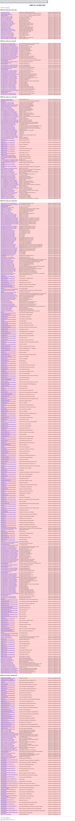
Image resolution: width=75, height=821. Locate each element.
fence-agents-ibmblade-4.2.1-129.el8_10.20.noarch (9, 569)
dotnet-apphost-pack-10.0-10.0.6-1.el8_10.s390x (9, 226)
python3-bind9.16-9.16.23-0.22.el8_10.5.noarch (9, 528)
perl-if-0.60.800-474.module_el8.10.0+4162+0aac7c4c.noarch (8, 487)
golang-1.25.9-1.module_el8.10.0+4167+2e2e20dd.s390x (8, 142)
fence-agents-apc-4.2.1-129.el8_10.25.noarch (8, 45)
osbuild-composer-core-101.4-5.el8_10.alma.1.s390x (9, 204)
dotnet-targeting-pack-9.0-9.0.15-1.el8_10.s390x (9, 250)
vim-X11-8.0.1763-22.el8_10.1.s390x (7, 663)
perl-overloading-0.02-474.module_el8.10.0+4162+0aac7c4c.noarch (8, 512)
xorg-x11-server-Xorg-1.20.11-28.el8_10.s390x (8, 133)
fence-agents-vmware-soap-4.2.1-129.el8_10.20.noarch (6, 595)
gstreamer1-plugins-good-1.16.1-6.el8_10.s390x (9, 671)
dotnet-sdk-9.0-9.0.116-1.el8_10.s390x (7, 243)
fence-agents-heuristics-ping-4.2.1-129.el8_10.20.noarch (6, 563)
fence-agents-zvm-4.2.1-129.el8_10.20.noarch (8, 597)
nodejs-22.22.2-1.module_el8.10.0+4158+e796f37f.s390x (8, 618)
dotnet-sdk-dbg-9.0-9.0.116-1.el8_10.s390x (8, 246)
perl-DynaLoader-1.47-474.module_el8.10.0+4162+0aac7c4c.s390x (8, 340)
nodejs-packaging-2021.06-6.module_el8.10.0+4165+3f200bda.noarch (8, 284)
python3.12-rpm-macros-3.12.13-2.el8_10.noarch (9, 192)
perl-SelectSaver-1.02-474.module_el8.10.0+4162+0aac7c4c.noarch (8, 426)
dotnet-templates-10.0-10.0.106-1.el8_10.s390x (8, 251)
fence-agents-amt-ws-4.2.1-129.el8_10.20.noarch (9, 547)
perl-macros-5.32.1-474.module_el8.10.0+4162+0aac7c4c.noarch (8, 501)
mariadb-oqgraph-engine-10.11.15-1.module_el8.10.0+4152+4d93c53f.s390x (8, 718)
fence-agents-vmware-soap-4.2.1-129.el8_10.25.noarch (6, 92)
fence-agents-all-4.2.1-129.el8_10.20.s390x (8, 546)
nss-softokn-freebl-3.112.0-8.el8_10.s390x (8, 305)
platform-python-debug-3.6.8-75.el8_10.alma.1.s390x (10, 733)
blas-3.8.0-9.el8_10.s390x (5, 12)
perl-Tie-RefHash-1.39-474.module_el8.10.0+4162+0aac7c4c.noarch (8, 453)
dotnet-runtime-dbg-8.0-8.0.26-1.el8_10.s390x (8, 238)
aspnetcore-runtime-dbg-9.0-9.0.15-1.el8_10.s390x (9, 220)
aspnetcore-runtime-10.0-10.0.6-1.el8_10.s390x (8, 214)
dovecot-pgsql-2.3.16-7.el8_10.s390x (7, 22)
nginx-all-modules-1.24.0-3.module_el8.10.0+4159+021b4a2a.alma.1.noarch (9, 601)
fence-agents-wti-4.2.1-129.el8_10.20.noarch (8, 596)
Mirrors (40, 1)
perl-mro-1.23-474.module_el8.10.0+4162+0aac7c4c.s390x (8, 506)
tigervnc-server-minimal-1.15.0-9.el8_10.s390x (8, 37)
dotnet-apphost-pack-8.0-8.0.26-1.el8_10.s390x (8, 227)
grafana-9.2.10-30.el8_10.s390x (6, 107)
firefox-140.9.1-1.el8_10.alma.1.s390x (7, 529)
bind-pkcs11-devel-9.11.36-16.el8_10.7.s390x (8, 268)
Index (2, 1)
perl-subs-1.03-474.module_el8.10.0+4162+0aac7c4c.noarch (8, 520)
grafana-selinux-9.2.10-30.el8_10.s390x (7, 109)
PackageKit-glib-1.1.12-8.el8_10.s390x (7, 103)
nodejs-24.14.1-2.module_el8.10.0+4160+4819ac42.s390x (8, 531)
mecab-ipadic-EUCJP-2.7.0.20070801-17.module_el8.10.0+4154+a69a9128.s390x (8, 680)
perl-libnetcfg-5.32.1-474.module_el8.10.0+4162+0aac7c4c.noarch (8, 495)
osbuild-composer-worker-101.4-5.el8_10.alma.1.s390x (6, 206)
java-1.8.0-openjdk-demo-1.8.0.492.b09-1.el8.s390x (9, 159)
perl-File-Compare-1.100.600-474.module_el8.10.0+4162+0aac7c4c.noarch (8, 357)
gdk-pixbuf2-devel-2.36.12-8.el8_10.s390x (8, 176)
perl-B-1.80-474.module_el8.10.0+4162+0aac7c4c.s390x (8, 321)
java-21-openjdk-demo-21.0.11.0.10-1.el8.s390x (9, 111)
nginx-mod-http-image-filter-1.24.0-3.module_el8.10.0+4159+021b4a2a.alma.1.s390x (9, 608)
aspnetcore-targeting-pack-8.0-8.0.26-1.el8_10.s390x (9, 222)
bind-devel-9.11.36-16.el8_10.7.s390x (7, 261)
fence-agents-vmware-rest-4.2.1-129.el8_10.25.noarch (10, 90)
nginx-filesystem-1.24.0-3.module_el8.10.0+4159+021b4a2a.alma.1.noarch (9, 603)
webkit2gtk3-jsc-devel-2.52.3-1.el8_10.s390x (8, 198)
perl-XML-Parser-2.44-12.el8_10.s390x (7, 543)
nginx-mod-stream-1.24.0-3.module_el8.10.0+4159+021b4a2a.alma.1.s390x (9, 616)
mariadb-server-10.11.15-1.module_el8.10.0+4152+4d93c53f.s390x (8, 722)
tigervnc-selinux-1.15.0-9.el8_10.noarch (7, 35)
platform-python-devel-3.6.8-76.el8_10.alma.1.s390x (9, 122)
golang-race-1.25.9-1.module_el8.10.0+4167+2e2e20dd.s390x (8, 151)
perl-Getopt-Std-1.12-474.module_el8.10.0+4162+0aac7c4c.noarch (8, 375)
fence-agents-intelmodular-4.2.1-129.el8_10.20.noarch (10, 577)
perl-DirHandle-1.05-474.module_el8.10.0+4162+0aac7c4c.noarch (8, 336)
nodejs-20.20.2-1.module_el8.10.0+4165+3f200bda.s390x (8, 276)
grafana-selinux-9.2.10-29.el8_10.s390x (7, 660)
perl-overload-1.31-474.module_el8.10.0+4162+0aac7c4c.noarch (8, 510)
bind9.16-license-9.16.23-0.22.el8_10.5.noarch (8, 298)
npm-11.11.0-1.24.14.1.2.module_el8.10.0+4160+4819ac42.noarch (9, 541)
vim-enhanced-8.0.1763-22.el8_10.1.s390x (8, 665)
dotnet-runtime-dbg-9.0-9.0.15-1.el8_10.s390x (8, 239)
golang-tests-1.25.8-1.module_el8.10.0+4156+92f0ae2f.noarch (8, 656)
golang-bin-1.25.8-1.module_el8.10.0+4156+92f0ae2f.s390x (8, 646)
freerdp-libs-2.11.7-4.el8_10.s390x (6, 755)
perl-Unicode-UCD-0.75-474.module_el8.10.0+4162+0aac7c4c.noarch (8, 459)
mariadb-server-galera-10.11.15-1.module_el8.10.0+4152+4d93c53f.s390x (8, 724)
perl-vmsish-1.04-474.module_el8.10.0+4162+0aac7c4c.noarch (8, 527)
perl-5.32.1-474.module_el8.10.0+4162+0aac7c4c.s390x (8, 312)
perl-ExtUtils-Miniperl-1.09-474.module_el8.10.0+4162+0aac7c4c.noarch (8, 350)
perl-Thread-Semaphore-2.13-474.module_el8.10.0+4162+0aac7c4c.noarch (8, 445)
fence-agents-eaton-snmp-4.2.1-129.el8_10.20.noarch (9, 559)
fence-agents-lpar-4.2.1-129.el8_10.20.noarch (8, 582)
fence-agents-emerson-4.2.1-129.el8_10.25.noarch (9, 57)
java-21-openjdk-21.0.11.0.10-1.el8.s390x (8, 110)
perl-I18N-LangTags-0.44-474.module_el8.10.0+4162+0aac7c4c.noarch (8, 384)
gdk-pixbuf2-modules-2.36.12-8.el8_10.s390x (8, 177)
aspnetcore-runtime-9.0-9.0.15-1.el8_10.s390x (8, 216)
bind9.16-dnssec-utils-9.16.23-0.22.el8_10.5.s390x (9, 295)
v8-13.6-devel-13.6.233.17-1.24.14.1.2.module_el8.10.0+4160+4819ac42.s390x (9, 545)
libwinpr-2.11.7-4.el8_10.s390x (6, 814)
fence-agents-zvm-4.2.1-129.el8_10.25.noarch (8, 94)
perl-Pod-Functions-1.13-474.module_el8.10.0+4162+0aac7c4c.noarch (8, 417)
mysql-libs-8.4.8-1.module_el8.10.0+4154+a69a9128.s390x (8, 691)
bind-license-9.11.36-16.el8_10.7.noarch (7, 265)
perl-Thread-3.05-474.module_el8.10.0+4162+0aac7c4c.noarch (8, 443)
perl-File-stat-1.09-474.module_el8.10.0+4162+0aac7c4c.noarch (8, 365)
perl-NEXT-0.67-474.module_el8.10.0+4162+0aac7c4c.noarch (8, 405)
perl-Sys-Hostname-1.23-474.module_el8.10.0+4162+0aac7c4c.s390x (8, 432)
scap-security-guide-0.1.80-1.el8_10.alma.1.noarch (9, 749)
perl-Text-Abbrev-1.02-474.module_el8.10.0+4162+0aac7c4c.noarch (8, 441)
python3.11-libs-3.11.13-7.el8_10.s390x (7, 172)
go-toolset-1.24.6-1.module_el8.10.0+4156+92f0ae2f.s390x (8, 639)
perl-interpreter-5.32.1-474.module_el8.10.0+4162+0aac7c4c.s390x (8, 489)
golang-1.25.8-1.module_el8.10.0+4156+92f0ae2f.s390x (8, 644)
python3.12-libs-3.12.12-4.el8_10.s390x (7, 746)
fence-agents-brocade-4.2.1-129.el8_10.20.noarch (9, 552)
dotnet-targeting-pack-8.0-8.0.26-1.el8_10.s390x (9, 249)
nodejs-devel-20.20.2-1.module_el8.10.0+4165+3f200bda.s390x (8, 278)
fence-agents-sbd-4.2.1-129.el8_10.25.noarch (8, 86)
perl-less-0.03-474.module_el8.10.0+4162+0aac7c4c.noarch (8, 491)
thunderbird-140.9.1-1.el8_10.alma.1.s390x (8, 258)
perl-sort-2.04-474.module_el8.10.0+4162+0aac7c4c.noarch (8, 518)
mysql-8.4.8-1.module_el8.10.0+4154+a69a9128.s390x (8, 682)
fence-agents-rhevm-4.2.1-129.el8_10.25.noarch (9, 83)
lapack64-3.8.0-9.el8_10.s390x (6, 28)
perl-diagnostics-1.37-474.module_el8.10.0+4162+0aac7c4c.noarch (8, 476)
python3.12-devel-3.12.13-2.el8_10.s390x (8, 190)
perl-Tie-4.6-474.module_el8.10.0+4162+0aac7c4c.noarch (8, 447)
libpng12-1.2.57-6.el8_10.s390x (6, 730)
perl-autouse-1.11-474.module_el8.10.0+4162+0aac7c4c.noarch (8, 464)
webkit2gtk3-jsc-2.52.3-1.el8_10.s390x (7, 197)
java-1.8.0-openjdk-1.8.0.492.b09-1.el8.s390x (8, 156)
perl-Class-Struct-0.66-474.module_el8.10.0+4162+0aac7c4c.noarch (8, 325)
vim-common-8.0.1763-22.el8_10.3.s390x (8, 126)
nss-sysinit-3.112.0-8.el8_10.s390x (6, 307)
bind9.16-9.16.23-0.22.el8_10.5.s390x (7, 293)
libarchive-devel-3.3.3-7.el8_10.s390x (7, 257)
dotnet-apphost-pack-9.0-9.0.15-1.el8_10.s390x (8, 228)
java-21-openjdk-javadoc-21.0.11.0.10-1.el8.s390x (9, 115)
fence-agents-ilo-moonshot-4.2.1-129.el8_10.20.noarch (6, 572)
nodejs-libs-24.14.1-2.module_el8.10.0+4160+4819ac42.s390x (8, 539)
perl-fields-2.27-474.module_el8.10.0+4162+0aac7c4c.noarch (8, 483)
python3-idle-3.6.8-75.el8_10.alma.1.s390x (8, 735)
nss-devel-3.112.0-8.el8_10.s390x (6, 301)
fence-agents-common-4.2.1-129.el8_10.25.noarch (9, 52)
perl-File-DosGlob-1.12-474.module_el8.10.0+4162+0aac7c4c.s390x (8, 361)
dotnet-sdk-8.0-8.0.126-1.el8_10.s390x (7, 242)
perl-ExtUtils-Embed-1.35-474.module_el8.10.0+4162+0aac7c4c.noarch (8, 348)
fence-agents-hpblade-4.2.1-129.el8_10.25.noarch (9, 61)
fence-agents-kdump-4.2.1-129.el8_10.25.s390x (9, 77)
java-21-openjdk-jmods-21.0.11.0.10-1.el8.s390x (9, 117)
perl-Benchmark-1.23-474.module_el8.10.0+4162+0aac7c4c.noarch (8, 323)
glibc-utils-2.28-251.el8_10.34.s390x (7, 24)
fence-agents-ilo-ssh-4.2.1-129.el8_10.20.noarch (9, 574)
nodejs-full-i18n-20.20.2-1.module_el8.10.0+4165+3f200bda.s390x (8, 282)
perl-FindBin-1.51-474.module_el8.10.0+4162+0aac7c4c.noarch (8, 371)
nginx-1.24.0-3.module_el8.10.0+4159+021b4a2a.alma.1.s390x (9, 599)
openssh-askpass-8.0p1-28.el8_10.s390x (7, 732)
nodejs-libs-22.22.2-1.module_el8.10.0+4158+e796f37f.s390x (8, 627)
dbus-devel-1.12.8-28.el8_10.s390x (6, 17)
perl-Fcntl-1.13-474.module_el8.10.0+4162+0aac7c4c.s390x (8, 352)
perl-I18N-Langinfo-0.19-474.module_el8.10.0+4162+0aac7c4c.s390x (8, 386)
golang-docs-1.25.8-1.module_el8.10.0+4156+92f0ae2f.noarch (8, 648)
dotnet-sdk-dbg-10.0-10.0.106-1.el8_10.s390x (8, 244)
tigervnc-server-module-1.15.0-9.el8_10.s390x (8, 38)
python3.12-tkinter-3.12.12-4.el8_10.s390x (8, 748)
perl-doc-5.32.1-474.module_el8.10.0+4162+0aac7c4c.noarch (8, 478)
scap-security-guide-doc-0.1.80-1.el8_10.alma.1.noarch (6, 751)
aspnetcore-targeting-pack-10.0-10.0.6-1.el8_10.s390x (10, 221)
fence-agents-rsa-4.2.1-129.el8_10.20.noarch (8, 587)
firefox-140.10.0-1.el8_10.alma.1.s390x (7, 138)
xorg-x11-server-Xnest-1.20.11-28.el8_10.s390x (9, 132)
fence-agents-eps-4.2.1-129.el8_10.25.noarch (8, 58)
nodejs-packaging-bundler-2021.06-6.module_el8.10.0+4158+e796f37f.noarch (8, 631)
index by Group (6, 1)
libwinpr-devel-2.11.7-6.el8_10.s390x (7, 662)
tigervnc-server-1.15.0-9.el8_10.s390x (7, 36)
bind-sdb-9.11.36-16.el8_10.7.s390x (7, 272)
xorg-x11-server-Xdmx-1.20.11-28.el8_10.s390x (9, 130)
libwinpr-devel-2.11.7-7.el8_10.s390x (7, 213)
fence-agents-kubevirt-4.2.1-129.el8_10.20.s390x (9, 581)
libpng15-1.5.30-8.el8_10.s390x (6, 731)
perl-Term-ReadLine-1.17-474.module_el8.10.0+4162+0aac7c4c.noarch (8, 436)
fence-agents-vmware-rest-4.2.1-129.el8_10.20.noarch (10, 593)
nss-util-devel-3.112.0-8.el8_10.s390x (7, 310)
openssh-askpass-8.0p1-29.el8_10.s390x (7, 29)
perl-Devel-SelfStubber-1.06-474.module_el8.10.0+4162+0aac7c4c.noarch (8, 333)
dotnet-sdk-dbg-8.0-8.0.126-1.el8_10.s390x (8, 245)
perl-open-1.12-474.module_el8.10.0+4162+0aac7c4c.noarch (8, 508)
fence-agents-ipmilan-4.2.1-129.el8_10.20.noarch (9, 579)
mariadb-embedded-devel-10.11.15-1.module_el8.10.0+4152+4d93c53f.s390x (8, 712)
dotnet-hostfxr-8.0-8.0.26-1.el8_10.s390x (7, 231)
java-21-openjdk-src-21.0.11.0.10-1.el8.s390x (8, 118)
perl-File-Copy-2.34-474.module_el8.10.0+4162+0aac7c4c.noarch (8, 359)
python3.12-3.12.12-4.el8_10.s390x (6, 744)
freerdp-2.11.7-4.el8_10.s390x (6, 754)
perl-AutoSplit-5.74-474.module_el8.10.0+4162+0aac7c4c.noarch (8, 319)
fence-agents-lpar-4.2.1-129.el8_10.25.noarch (8, 79)
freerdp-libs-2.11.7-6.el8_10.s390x (6, 637)
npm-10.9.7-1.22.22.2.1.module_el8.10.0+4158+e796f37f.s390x (9, 633)
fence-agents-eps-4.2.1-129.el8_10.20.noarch (8, 561)
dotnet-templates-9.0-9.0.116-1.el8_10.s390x (8, 253)
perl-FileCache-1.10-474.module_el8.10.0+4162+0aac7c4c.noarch (8, 367)
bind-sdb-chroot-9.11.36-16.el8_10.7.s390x (8, 273)
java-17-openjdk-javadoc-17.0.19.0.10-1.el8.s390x (9, 183)
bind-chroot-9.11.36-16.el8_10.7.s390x (7, 260)
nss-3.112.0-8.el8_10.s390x (5, 300)
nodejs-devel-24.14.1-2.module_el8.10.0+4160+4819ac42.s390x (8, 533)
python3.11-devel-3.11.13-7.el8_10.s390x (8, 171)
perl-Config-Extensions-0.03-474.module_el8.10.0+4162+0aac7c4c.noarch (8, 327)
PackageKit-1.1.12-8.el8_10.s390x (6, 99)
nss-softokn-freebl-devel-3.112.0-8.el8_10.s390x (9, 306)
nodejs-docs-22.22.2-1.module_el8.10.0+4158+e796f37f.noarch (8, 622)
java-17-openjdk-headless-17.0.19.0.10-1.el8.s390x (9, 182)
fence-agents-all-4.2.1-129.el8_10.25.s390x (8, 43)
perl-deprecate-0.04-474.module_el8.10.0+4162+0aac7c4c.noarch (8, 472)
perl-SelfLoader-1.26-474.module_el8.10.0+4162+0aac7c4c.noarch (8, 428)
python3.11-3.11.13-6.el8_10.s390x (6, 738)
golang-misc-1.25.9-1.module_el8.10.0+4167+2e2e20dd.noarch (8, 148)
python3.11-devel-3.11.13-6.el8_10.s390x (8, 739)
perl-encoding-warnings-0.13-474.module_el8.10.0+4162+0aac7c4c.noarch (8, 480)
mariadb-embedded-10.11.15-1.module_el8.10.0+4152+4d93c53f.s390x (8, 710)
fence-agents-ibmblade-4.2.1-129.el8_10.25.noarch (9, 66)
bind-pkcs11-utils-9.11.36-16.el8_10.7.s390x (8, 270)
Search (46, 1)
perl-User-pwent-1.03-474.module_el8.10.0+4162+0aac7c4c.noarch (8, 461)
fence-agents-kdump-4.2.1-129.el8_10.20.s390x (9, 580)
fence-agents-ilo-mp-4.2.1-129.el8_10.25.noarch (9, 70)
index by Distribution (13, 1)
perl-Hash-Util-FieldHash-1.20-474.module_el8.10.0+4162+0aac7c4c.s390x (8, 380)
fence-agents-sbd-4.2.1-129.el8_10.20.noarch (8, 589)
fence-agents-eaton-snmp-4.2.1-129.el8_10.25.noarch (9, 56)
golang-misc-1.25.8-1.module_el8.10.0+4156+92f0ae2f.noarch (8, 650)
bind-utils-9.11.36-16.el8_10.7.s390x (7, 274)
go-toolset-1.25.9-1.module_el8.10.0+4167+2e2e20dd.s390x (8, 140)
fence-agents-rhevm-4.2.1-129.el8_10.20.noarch (9, 586)
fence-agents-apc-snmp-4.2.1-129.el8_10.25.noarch (9, 46)
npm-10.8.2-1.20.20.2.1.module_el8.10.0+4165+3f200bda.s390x (9, 289)
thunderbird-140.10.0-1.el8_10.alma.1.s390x (8, 30)
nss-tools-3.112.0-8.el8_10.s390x (6, 308)
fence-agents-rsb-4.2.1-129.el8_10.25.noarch (8, 85)
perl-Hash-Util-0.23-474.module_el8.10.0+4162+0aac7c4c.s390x (8, 378)
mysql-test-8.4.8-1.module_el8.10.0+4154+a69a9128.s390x (8, 695)
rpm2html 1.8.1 (7, 817)
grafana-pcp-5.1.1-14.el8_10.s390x (6, 108)
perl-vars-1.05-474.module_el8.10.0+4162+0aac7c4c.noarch (8, 525)
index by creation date (28, 1)
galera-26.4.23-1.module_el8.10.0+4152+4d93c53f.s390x (8, 699)
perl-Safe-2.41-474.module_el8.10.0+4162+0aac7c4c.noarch (8, 422)
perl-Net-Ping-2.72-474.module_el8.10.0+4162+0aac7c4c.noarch (8, 409)
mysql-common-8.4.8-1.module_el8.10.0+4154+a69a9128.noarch (8, 684)
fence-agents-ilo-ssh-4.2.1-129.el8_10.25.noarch (9, 71)
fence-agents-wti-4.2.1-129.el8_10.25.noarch (8, 93)
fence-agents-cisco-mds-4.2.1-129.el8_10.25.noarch (9, 50)
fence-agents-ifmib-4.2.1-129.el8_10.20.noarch (8, 570)
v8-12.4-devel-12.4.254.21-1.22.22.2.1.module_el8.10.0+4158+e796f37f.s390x (9, 635)
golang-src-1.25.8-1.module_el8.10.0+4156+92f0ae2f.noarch (8, 654)
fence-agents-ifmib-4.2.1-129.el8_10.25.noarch (8, 67)
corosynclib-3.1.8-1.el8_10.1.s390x (6, 16)
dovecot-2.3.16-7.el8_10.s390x (6, 20)
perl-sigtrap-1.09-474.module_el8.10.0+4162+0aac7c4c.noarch (8, 516)
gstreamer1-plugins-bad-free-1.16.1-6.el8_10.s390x (9, 668)
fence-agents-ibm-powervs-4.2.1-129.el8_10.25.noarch (6, 63)
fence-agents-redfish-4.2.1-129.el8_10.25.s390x (9, 82)
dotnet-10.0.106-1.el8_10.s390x (6, 224)
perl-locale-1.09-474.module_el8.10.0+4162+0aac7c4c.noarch (8, 499)
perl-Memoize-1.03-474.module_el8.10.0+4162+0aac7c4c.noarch (8, 399)
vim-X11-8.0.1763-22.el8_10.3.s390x (7, 125)
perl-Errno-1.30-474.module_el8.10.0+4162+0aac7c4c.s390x (8, 344)
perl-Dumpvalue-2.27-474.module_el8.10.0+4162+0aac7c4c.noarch (8, 338)
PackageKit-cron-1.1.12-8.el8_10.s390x (7, 102)
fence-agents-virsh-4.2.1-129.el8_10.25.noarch (8, 89)
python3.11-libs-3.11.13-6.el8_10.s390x (7, 740)
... (0, 815)
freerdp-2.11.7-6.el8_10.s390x (6, 636)
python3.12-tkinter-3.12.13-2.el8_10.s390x (8, 193)
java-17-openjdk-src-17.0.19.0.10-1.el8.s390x (8, 186)
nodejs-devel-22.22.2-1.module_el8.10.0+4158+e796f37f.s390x (8, 620)
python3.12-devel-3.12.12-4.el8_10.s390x (8, 745)
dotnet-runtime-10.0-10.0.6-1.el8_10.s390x (8, 234)
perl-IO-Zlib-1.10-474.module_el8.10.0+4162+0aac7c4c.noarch (8, 390)
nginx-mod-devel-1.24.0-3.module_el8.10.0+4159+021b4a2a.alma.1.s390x (9, 606)
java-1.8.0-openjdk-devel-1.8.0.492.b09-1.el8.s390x (9, 160)
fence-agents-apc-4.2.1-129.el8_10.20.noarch (8, 548)
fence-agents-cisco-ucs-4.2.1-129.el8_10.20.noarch (9, 554)
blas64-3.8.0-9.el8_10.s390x (5, 13)
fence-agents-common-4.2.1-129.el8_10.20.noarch (9, 555)
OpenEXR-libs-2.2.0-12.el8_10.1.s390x (7, 207)
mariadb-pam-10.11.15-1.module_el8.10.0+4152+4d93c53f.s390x (8, 720)
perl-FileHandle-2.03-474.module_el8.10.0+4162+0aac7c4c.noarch (8, 369)
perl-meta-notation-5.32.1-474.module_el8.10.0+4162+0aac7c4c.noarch (8, 503)
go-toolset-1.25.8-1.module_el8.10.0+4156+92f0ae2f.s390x (8, 642)
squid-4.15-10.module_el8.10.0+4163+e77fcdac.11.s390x (8, 292)
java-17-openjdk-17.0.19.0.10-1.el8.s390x (8, 178)
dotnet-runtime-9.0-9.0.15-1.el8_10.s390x (8, 236)
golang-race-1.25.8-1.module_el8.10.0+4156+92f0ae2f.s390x (8, 652)
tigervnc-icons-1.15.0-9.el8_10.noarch (7, 32)
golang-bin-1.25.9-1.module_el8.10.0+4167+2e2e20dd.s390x (8, 144)
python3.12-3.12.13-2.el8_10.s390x (6, 189)
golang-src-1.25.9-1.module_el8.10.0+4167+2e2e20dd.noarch (8, 153)
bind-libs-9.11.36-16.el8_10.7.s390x (7, 262)
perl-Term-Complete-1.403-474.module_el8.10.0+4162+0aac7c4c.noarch (8, 434)
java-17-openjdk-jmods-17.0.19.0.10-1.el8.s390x (9, 185)
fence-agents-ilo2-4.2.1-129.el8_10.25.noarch (8, 72)
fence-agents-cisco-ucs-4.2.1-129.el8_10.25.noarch (9, 51)
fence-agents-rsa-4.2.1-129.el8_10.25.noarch (8, 84)
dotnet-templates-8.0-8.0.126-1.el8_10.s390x (8, 252)
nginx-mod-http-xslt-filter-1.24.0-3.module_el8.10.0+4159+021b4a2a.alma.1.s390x (9, 612)
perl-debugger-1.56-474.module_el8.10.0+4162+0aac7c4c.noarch (8, 470)
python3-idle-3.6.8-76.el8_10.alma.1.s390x (8, 123)
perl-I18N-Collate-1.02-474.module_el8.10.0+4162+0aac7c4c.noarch (8, 382)
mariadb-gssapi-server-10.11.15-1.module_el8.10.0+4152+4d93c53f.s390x (8, 716)
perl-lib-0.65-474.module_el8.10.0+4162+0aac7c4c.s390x (8, 493)
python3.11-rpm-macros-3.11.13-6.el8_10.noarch (9, 741)
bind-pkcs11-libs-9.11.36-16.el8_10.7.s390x (8, 269)
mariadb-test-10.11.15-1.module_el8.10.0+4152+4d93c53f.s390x (8, 728)
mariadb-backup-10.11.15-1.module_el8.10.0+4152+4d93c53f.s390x (8, 703)
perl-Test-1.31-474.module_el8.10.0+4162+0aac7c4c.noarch (8, 438)
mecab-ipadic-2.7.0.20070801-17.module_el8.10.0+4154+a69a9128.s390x (8, 678)
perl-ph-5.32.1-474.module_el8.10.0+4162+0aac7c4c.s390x (8, 514)
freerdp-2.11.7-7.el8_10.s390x (6, 208)
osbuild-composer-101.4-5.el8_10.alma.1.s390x (9, 203)
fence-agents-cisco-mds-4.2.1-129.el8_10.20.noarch (9, 553)
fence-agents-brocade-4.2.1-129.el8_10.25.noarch (9, 49)
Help (43, 1)
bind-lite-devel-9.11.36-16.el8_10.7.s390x (8, 266)
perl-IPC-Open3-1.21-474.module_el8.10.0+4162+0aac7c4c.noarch (8, 392)
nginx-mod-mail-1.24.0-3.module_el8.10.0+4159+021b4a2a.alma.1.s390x (9, 614)
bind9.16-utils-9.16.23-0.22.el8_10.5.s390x (8, 299)
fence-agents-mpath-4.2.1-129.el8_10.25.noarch (9, 80)
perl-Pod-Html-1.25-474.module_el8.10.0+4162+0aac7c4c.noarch (8, 420)
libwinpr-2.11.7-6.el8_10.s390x (6, 661)
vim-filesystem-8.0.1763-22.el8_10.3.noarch (8, 129)
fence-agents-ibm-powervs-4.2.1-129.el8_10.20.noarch (6, 566)
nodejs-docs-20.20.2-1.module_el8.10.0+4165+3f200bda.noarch (8, 280)
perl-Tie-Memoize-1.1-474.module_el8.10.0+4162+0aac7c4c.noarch (8, 451)
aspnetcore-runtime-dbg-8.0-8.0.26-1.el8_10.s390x (9, 219)
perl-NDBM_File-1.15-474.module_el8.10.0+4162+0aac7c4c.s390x (8, 403)
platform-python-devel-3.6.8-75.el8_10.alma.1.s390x (9, 734)
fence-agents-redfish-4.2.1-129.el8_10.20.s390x (9, 585)
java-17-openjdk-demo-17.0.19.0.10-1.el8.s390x (9, 179)
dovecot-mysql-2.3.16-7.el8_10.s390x (7, 21)
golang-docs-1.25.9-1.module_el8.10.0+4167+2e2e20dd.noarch (8, 146)
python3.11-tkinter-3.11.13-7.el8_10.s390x (8, 175)
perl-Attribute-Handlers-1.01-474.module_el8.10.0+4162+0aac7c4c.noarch (8, 315)
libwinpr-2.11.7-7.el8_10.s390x (6, 212)
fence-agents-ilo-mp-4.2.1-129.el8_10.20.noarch (9, 573)
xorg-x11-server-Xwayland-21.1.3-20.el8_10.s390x (9, 136)
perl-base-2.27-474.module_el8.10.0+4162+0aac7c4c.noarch (8, 466)
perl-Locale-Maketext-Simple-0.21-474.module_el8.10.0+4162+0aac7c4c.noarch (8, 394)
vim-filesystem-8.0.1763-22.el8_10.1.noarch (8, 667)
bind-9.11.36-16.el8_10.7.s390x (6, 259)
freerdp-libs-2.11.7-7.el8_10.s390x (6, 209)
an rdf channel (7, 7)
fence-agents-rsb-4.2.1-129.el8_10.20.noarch (8, 588)
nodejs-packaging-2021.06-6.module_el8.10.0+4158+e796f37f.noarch (8, 629)
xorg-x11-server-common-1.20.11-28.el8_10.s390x (9, 137)
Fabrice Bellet (2, 819)
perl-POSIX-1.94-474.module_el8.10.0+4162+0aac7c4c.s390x (8, 415)
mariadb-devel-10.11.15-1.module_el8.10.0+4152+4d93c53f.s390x (8, 707)
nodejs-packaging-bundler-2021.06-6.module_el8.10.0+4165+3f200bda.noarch (8, 287)
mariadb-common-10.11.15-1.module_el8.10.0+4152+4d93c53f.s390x (8, 705)
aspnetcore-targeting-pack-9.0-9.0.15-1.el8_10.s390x (9, 223)
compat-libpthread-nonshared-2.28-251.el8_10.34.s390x (6, 15)
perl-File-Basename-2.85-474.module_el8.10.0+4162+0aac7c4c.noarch (8, 354)
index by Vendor (21, 1)
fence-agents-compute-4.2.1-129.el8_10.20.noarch (9, 556)
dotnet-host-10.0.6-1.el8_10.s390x (6, 229)
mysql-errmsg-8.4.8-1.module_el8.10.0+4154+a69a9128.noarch (8, 689)
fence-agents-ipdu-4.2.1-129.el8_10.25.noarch (8, 75)
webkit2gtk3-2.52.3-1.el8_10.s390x (6, 194)
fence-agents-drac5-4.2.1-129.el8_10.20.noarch (8, 558)
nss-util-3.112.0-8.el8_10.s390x (6, 309)
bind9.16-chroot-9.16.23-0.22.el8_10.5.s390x (8, 294)
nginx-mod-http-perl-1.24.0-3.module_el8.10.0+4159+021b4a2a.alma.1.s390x (9, 610)
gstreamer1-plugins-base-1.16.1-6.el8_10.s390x (9, 669)
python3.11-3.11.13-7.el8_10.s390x (6, 170)
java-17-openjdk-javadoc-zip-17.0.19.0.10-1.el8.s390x (10, 184)
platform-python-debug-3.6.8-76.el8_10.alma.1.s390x (10, 121)
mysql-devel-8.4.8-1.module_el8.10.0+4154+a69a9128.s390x (8, 686)
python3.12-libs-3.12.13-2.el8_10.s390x (7, 191)
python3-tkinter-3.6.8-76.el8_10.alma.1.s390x (8, 124)
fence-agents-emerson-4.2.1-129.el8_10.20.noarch (9, 560)
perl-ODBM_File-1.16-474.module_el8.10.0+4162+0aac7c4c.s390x (8, 411)
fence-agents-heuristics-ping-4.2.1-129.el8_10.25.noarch (6, 60)
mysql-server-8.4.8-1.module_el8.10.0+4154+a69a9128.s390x (8, 693)
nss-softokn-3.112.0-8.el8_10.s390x (7, 302)
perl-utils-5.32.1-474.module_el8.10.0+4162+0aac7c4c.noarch (8, 522)
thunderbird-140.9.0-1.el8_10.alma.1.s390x (8, 753)
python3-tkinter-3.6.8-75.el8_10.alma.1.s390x (8, 737)
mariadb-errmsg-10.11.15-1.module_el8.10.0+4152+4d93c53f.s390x (8, 714)
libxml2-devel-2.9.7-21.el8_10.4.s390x (7, 169)
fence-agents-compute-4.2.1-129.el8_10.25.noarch (9, 53)
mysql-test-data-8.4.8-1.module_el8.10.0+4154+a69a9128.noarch (8, 697)
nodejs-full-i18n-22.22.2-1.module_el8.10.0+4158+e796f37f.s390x (8, 624)
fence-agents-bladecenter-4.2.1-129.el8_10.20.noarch (9, 551)
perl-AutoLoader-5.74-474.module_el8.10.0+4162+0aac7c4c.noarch (8, 317)
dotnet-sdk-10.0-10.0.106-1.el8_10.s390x (7, 241)
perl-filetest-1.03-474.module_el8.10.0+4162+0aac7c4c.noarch (8, 485)
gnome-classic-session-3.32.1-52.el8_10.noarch (8, 756)
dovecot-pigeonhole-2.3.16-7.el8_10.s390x (8, 23)
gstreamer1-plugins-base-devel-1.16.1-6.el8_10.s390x (10, 670)
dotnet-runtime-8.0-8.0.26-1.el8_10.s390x (8, 235)
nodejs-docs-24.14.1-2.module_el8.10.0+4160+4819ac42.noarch (8, 535)
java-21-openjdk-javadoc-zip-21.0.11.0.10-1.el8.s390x (10, 116)
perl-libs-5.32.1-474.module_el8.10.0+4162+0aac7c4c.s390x (8, 497)
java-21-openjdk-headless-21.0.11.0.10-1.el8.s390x (9, 114)
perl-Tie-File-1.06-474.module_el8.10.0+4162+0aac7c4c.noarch (8, 449)
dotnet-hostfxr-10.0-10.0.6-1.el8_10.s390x (8, 230)
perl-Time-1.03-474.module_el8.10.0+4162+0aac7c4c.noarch (8, 455)
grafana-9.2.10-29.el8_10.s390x (6, 657)
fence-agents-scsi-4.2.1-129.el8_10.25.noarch (8, 87)
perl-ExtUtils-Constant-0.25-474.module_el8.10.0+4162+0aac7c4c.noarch (8, 346)
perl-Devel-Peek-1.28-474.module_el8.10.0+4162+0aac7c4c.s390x (8, 331)
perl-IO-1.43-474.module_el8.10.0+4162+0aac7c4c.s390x (8, 388)
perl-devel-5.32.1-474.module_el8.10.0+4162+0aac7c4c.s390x (8, 474)
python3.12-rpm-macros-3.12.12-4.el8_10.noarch (9, 747)
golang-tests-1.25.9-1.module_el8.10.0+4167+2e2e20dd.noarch (8, 155)
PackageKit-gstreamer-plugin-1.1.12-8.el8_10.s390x (9, 104)
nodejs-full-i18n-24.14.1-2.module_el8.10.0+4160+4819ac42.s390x (8, 537)
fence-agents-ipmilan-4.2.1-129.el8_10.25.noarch (9, 76)
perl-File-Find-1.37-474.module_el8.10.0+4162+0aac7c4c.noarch (8, 363)
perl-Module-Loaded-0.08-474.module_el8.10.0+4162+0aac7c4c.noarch (8, 401)
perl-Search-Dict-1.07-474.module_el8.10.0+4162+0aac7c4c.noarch (8, 424)
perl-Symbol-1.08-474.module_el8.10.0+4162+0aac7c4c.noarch (8, 430)
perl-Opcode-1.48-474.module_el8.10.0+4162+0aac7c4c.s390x (8, 413)
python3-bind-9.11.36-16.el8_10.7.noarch (7, 290)
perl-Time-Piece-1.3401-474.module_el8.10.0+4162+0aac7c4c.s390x (8, 457)
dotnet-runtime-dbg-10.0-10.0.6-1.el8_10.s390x (9, 237)
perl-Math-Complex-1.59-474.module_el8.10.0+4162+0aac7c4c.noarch (8, 396)
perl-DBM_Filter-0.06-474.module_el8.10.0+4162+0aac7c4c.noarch (8, 329)
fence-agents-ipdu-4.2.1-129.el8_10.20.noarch (8, 578)
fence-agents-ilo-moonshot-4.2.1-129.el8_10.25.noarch (6, 69)
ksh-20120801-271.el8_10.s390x (6, 25)
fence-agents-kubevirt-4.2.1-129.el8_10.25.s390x (9, 78)
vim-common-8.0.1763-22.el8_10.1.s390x (8, 664)
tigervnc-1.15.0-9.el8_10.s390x (6, 31)
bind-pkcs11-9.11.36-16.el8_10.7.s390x (7, 267)
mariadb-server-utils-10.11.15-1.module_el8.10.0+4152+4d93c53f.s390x (8, 726)
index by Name (35, 1)
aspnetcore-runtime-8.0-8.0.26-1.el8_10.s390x (8, 215)
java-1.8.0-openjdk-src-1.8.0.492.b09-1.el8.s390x (9, 168)
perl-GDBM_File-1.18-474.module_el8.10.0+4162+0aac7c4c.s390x (8, 373)
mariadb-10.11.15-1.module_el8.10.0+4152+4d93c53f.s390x (8, 701)
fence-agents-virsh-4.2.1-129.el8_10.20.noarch (8, 592)
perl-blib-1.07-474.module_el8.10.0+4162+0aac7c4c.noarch (8, 468)
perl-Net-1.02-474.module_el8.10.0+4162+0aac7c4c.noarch (8, 407)
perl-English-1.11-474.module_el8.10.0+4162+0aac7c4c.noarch (8, 342)
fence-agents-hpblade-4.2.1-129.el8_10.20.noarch (9, 564)
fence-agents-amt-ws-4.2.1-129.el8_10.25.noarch (9, 44)
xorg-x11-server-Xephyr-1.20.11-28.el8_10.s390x (9, 131)
